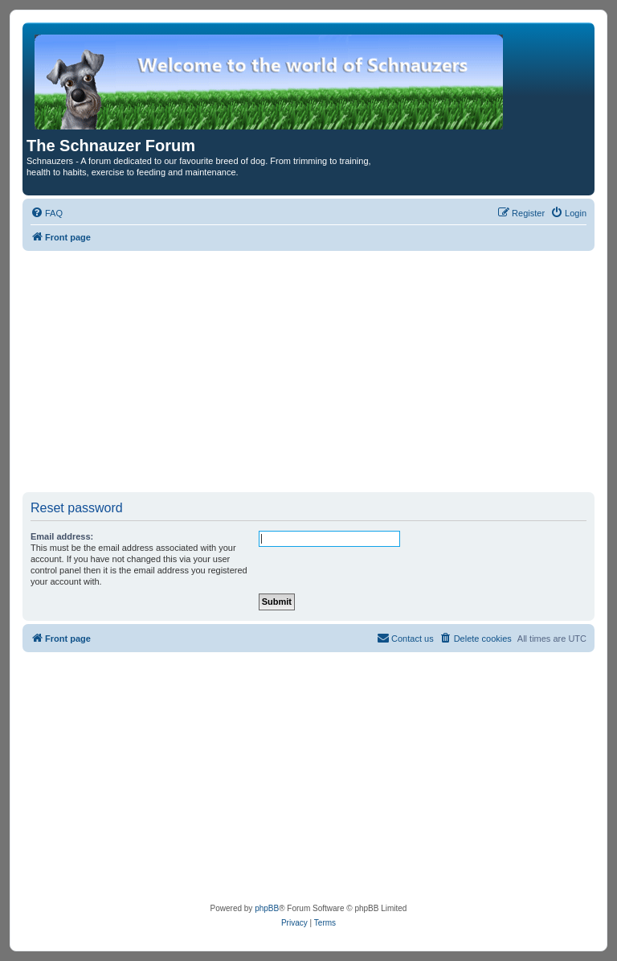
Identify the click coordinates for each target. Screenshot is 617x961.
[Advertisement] (308, 371)
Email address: (62, 536)
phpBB (267, 908)
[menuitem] (47, 213)
